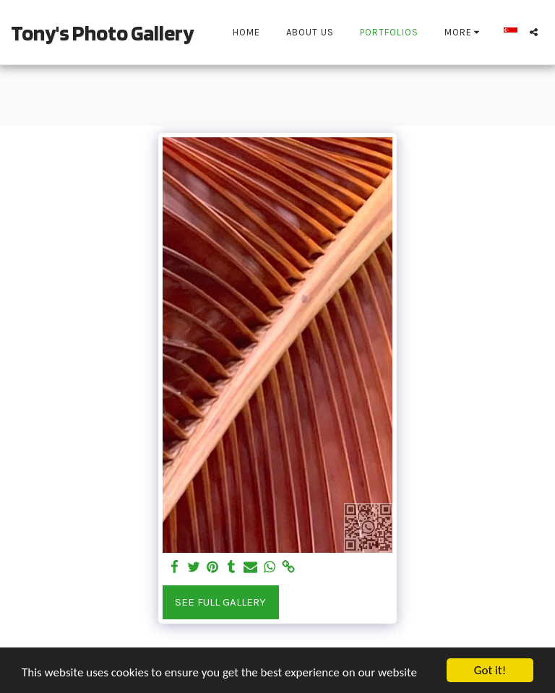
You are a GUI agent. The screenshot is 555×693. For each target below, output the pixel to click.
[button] (533, 32)
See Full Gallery (220, 601)
